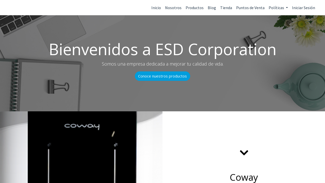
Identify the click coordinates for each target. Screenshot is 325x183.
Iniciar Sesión (303, 7)
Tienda (226, 7)
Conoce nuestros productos (162, 76)
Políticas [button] (277, 7)
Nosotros (173, 7)
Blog (212, 7)
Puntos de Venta (250, 7)
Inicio (156, 7)
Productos (195, 7)
